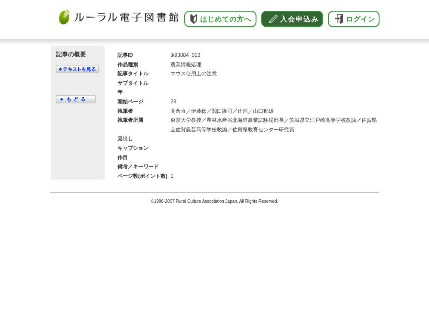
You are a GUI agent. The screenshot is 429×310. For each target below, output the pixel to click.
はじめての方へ (225, 19)
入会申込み (299, 19)
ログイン (360, 19)
